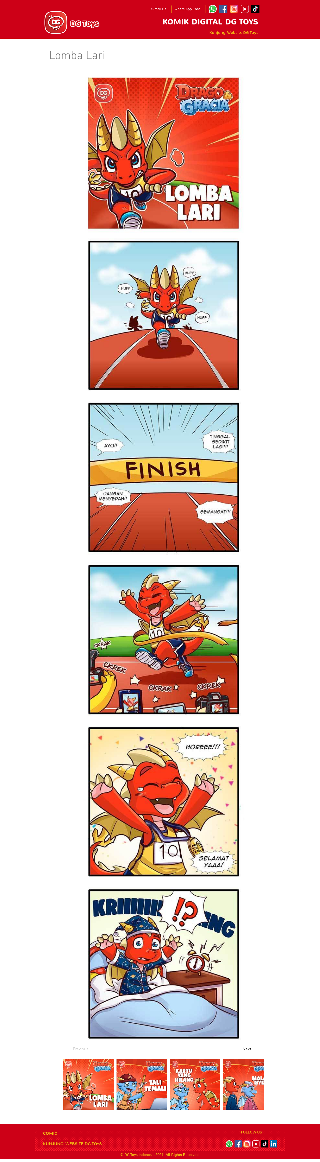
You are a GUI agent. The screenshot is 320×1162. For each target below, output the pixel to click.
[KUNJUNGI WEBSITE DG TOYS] (72, 1143)
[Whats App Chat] (187, 9)
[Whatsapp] (213, 9)
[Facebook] (223, 9)
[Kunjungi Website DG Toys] (233, 33)
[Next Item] (255, 1084)
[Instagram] (234, 9)
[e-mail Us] (158, 9)
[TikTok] (255, 9)
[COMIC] (56, 1133)
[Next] (238, 1049)
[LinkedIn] (273, 1143)
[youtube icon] (245, 9)
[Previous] (90, 1049)
